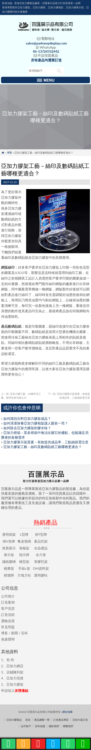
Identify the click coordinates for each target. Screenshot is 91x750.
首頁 (27, 719)
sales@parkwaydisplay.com (46, 43)
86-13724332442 (46, 51)
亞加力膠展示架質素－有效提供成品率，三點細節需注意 (45, 442)
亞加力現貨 (14, 678)
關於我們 (54, 726)
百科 (24, 633)
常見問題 (8, 627)
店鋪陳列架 (14, 672)
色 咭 (10, 660)
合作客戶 (26, 726)
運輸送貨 (8, 621)
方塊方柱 (24, 575)
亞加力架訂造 (80, 719)
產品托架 (41, 541)
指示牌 (24, 555)
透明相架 (9, 534)
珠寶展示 (9, 548)
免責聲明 (8, 639)
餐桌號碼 (24, 541)
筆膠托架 (41, 561)
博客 (9, 152)
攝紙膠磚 (9, 561)
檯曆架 (9, 568)
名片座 (41, 555)
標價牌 (9, 575)
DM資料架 (41, 568)
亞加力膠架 (14, 684)
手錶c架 (24, 568)
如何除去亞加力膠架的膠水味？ (27, 428)
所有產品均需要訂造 (46, 60)
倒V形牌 (9, 541)
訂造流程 (8, 614)
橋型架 (24, 561)
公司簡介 (8, 596)
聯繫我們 (68, 726)
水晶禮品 (41, 548)
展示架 (9, 555)
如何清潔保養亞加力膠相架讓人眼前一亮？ (35, 423)
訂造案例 (8, 602)
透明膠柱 (41, 575)
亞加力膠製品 (14, 719)
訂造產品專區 (61, 719)
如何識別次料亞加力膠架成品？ (27, 418)
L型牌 (24, 534)
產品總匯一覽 (42, 719)
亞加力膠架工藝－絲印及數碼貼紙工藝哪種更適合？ (42, 447)
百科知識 (40, 726)
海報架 (24, 548)
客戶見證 (8, 608)
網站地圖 (67, 711)
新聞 (14, 633)
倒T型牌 (41, 534)
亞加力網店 (14, 666)
